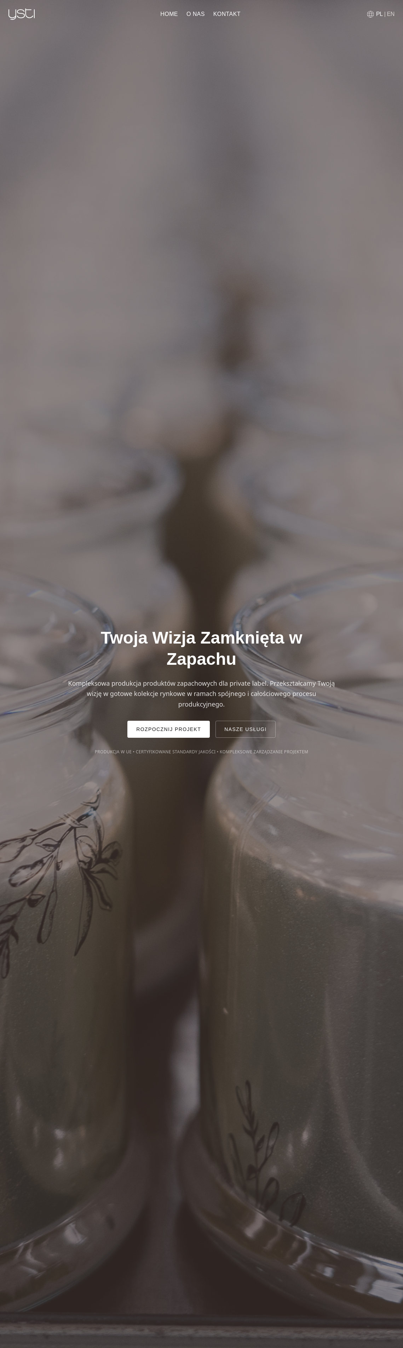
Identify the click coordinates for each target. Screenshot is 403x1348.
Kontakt (227, 14)
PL (379, 14)
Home (169, 14)
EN (391, 14)
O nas (195, 14)
